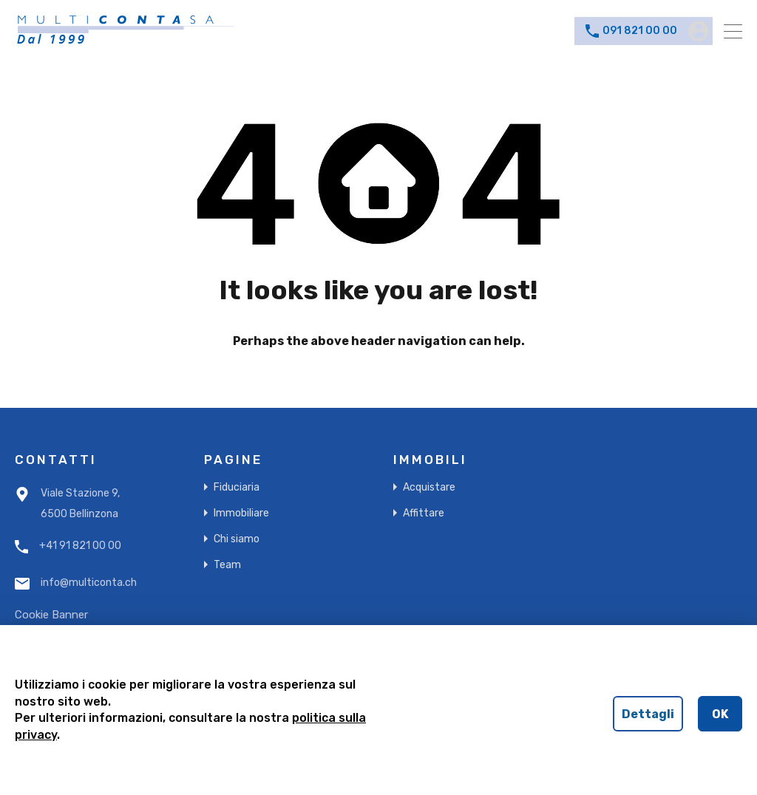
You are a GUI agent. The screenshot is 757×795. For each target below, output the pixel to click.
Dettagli (648, 714)
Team (227, 565)
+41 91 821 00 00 (80, 546)
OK (720, 714)
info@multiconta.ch (89, 583)
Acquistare (429, 487)
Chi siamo (236, 539)
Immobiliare (241, 513)
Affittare (423, 513)
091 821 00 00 (639, 31)
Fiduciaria (236, 487)
